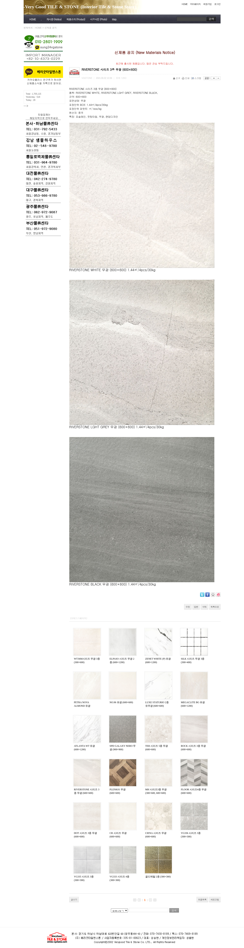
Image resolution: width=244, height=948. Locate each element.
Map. (114, 19)
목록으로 (215, 606)
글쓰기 (74, 899)
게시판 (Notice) (53, 19)
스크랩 (196, 78)
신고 (177, 78)
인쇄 (186, 78)
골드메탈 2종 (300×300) (158, 876)
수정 (188, 606)
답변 (196, 606)
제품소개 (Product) (75, 19)
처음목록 (202, 899)
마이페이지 (195, 4)
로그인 (217, 4)
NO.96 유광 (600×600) (121, 702)
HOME (184, 4)
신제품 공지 (51, 27)
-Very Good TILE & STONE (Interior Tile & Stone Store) (80, 6)
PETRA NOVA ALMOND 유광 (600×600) (82, 706)
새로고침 (215, 899)
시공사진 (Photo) (98, 19)
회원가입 (207, 4)
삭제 (204, 606)
